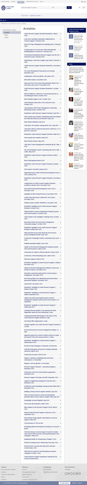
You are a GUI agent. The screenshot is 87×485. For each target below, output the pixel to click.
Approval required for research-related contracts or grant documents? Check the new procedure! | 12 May (41, 336)
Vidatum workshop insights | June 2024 (36, 243)
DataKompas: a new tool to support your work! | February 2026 (41, 61)
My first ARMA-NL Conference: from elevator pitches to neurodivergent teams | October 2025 (41, 95)
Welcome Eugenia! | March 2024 (34, 259)
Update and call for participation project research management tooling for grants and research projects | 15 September (41, 300)
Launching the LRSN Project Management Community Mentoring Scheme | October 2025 (40, 109)
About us (24, 469)
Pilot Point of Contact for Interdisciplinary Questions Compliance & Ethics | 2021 (40, 452)
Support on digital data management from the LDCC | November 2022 (40, 382)
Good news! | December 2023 (33, 284)
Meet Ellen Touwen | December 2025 (35, 80)
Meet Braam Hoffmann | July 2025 (34, 122)
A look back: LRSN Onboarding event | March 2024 (39, 256)
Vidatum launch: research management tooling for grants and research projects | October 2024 (41, 212)
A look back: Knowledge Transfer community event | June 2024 (41, 239)
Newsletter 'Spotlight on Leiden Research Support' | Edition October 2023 (40, 288)
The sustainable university (29, 472)
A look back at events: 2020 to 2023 (35, 355)
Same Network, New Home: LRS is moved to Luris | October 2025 (39, 103)
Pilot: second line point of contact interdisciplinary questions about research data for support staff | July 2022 (41, 396)
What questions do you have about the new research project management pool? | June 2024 (40, 234)
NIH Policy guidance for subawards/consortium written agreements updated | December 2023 (41, 279)
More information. (23, 483)
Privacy (3, 477)
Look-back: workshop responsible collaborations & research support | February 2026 (39, 40)
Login (84, 1)
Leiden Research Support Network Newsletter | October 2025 (41, 89)
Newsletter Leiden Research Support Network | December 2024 (42, 179)
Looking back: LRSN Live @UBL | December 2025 (39, 76)
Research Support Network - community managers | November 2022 (40, 368)
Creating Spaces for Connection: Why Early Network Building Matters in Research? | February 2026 (40, 50)
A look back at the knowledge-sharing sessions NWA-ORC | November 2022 (42, 387)
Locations (3, 472)
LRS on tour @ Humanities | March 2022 (36, 404)
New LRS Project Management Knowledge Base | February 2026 (42, 45)
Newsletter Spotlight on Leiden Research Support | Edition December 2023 (42, 263)
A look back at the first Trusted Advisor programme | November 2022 (40, 373)
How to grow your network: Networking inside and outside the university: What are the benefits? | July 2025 (42, 117)
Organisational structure (32, 1)
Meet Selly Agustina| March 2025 (34, 160)
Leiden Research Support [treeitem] (8, 30)
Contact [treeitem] (6, 37)
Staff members (20, 1)
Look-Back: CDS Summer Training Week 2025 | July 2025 (41, 125)
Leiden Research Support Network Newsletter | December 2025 (42, 66)
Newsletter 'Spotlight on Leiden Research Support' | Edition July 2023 (40, 306)
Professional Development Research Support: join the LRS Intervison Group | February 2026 (41, 56)
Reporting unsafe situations (51, 472)
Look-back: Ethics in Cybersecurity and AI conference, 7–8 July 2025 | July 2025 (41, 130)
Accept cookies (64, 483)
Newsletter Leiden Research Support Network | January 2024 (41, 165)
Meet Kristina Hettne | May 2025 (34, 141)
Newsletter (67, 469)
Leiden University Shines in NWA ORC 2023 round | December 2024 (39, 198)
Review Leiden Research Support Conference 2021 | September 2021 (40, 413)
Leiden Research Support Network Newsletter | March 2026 (41, 34)
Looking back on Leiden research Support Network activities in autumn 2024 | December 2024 (39, 184)
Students (13, 1)
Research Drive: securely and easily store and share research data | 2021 (39, 447)
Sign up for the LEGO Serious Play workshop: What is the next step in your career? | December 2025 (41, 84)
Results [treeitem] (6, 35)
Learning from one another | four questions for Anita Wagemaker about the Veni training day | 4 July (40, 311)
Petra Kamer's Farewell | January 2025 (35, 169)
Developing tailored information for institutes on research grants (41, 427)
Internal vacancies (27, 474)
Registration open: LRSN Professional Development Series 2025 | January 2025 (41, 173)
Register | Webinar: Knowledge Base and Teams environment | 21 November (38, 359)
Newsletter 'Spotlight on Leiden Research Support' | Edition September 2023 (40, 293)
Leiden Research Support (14, 23)
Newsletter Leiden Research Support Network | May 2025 (42, 134)
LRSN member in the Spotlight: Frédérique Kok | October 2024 (41, 218)
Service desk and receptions (8, 469)
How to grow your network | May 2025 (36, 138)
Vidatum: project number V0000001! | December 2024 (40, 203)
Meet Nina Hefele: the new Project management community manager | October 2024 (39, 223)
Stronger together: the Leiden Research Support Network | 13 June (42, 325)
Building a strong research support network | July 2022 (40, 391)
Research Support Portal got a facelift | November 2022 (41, 377)
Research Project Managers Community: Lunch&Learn (40, 346)
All (53, 7)
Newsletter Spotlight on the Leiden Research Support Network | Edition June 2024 (40, 228)
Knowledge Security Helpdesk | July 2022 (36, 400)
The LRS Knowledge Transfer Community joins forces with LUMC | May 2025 (41, 151)
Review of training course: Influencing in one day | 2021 (41, 442)
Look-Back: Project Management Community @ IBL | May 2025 (41, 145)
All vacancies (25, 477)
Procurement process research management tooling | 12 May (41, 331)
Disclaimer (3, 479)
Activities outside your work (29, 479)
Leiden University (5, 1)
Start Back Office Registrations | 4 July (35, 321)
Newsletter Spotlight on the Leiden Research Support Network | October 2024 (40, 207)
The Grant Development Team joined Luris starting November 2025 (39, 72)
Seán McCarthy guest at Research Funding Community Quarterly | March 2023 (40, 350)
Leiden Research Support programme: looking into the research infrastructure (40, 457)
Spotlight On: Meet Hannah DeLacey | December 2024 (40, 194)
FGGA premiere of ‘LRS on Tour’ (33, 423)
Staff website (4, 23)
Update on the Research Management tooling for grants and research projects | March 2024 (41, 248)
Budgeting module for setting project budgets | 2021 (40, 439)
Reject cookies (78, 483)
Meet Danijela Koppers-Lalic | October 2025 (37, 99)
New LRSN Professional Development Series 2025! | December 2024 (40, 189)
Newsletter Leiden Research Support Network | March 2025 (41, 156)
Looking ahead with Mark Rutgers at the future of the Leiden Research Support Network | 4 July (40, 317)
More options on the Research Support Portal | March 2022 (40, 408)
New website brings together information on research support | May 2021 (40, 419)
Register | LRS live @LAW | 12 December (36, 363)
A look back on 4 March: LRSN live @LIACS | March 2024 (41, 252)
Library (41, 1)
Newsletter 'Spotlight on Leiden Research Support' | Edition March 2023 (40, 341)
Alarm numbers (47, 469)
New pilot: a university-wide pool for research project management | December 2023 (40, 274)
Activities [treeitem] (6, 32)
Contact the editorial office (8, 474)
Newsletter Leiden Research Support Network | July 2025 (41, 113)
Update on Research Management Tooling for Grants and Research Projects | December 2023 (41, 269)
